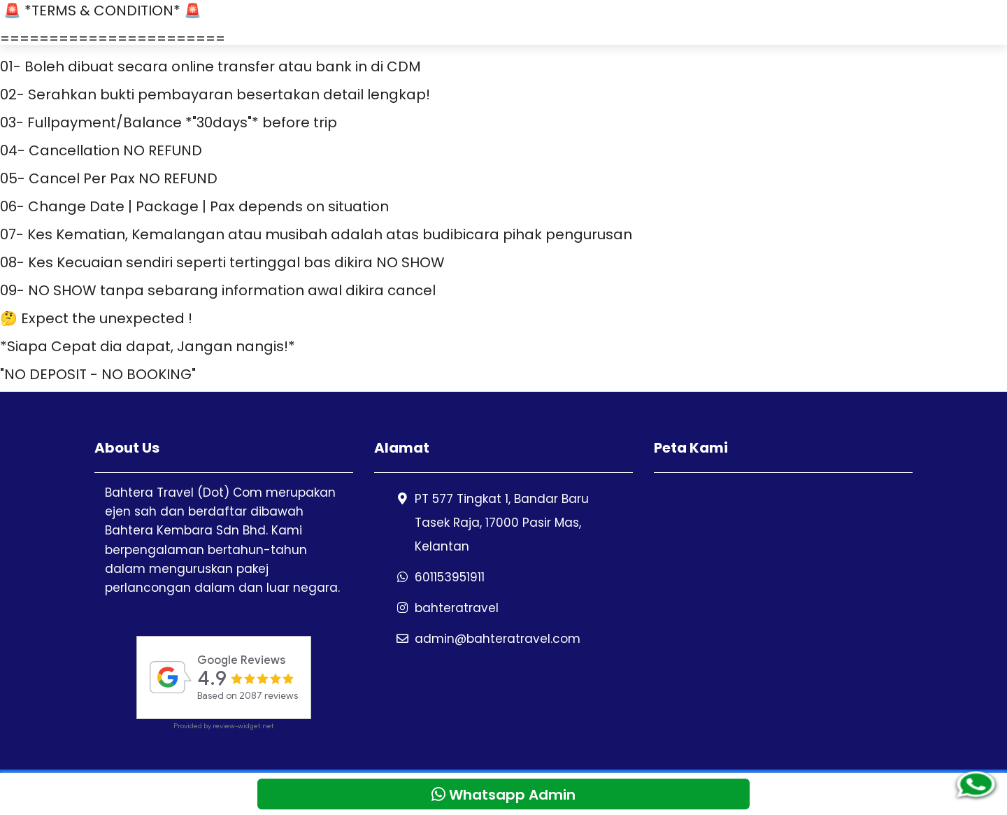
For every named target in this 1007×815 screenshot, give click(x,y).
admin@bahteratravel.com (497, 638)
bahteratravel (457, 608)
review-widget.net (243, 725)
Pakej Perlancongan (575, 22)
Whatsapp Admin (840, 22)
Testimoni (685, 22)
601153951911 (450, 577)
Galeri (752, 22)
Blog (924, 22)
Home (477, 22)
